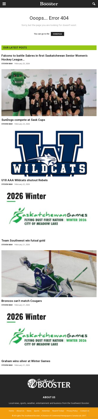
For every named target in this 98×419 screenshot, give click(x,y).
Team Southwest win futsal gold (23, 240)
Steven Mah (7, 63)
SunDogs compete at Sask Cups (23, 120)
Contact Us (84, 411)
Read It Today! (58, 411)
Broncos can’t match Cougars (21, 301)
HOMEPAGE (57, 34)
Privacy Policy (72, 411)
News (29, 411)
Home (11, 411)
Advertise (46, 411)
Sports (36, 411)
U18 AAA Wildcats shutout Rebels (24, 180)
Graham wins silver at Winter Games (25, 361)
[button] (94, 4)
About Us (20, 411)
